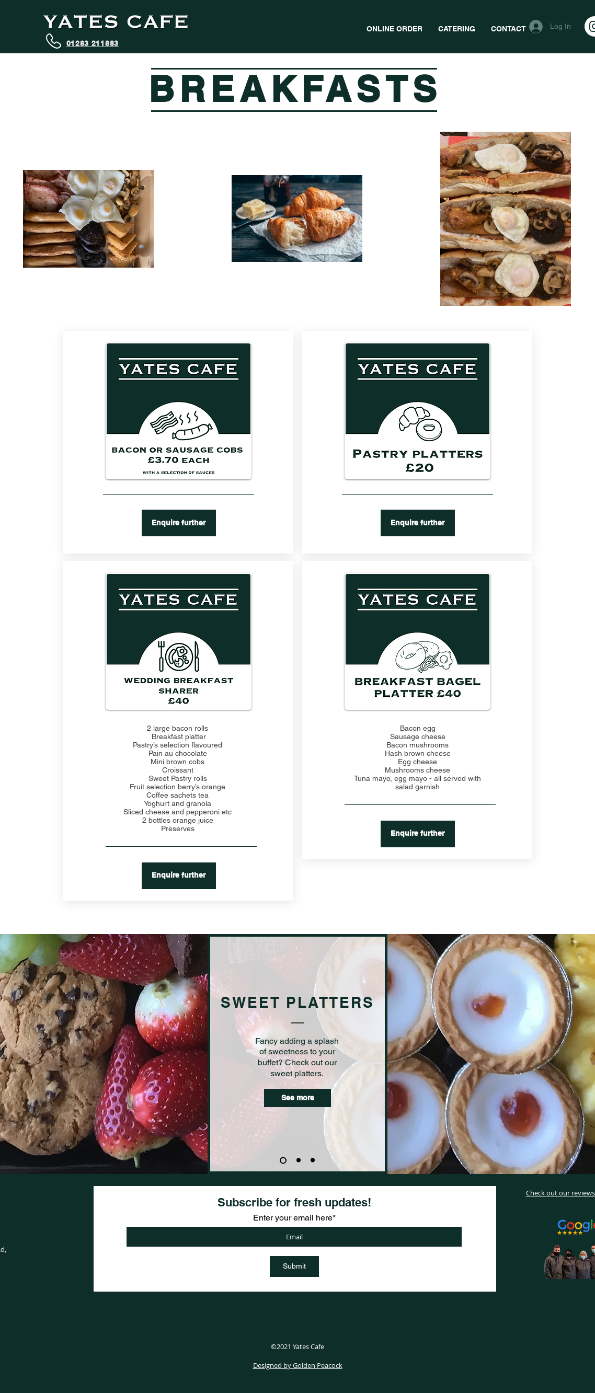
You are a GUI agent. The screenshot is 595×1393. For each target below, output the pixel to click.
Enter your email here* (294, 1218)
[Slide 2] (298, 1160)
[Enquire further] (179, 523)
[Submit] (294, 1266)
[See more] (297, 1098)
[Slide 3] (313, 1160)
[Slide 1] (283, 1160)
